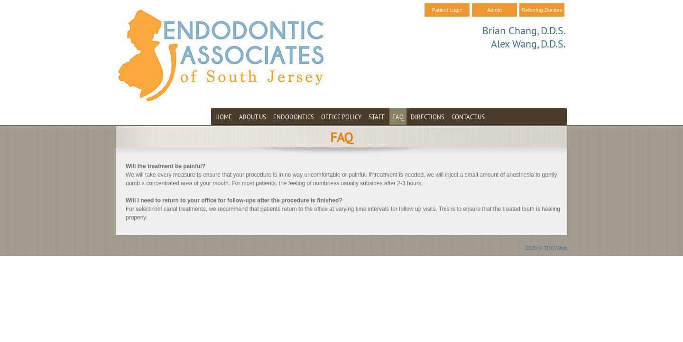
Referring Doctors (541, 10)
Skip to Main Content (26, 3)
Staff (377, 117)
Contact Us (468, 117)
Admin (494, 10)
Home (223, 117)
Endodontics (293, 117)
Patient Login (447, 10)
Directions (427, 117)
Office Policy (341, 117)
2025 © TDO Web (546, 248)
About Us (252, 117)
